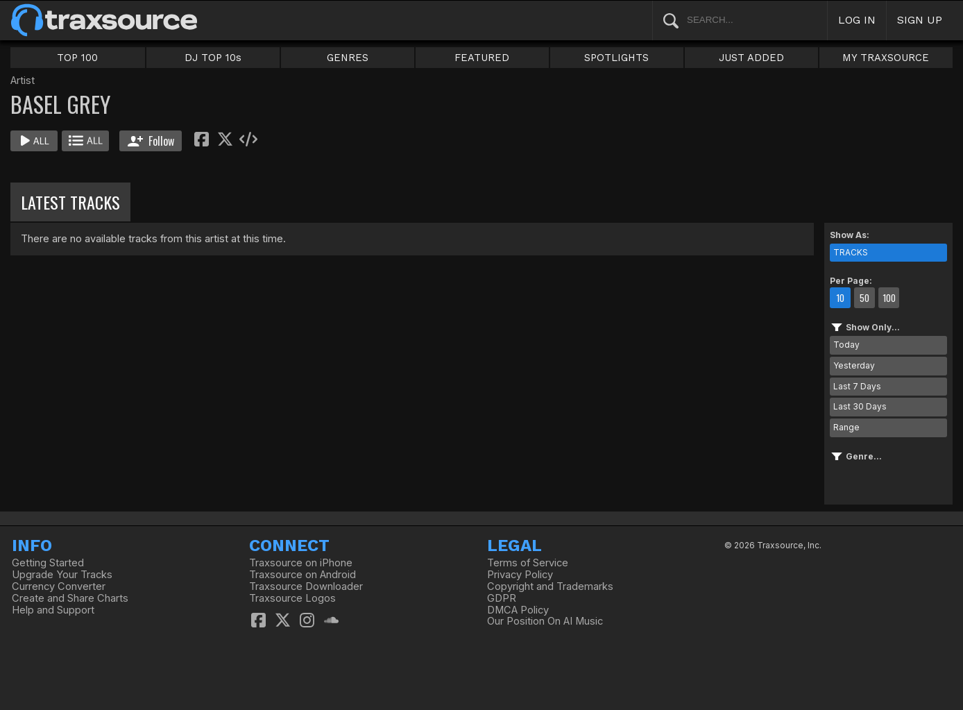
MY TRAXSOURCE (885, 57)
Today (846, 344)
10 (840, 298)
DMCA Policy (518, 610)
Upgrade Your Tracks (62, 574)
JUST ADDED (751, 57)
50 (864, 298)
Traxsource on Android (302, 574)
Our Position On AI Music (545, 621)
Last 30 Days (860, 406)
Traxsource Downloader (306, 586)
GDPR (501, 598)
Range (846, 427)
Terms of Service (527, 563)
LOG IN (857, 19)
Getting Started (48, 563)
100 (889, 298)
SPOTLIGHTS (616, 57)
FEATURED (481, 57)
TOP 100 (77, 57)
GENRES (347, 57)
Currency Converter (58, 586)
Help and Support (53, 610)
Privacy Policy (520, 574)
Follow (151, 141)
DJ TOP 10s (213, 57)
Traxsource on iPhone (300, 563)
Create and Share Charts (70, 598)
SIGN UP (919, 19)
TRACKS (850, 252)
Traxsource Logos (292, 598)
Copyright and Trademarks (550, 586)
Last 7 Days (857, 386)
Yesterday (854, 365)
